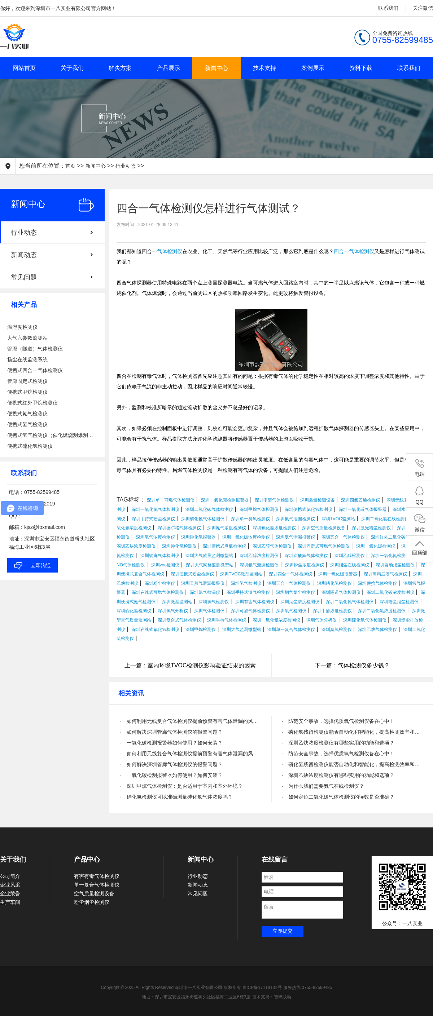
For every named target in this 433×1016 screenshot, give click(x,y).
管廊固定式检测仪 (27, 381)
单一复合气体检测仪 (96, 885)
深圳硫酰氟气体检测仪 (306, 555)
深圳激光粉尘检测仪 (371, 527)
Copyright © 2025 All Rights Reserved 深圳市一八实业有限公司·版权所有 (171, 987)
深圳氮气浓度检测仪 (226, 527)
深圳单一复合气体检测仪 (291, 629)
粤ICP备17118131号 (261, 987)
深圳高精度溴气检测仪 (385, 574)
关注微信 (423, 8)
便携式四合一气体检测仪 (35, 370)
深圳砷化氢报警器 (198, 537)
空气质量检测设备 (94, 893)
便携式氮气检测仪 (27, 413)
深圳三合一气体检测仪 (289, 583)
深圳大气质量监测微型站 (209, 555)
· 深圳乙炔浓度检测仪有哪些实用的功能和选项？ (338, 743)
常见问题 (24, 277)
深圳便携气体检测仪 (377, 583)
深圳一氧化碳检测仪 (375, 546)
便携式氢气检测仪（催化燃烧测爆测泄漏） (52, 435)
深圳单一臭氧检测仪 (250, 518)
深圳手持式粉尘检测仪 (153, 518)
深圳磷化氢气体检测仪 (202, 518)
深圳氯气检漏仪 (205, 592)
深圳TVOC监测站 (338, 518)
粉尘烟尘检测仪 (91, 902)
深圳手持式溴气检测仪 (248, 592)
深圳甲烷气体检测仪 (259, 509)
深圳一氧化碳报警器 (337, 574)
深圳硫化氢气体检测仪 (364, 620)
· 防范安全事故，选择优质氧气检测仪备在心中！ (338, 721)
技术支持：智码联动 (271, 996)
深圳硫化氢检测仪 (134, 610)
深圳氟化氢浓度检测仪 (274, 527)
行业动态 (125, 166)
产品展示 (168, 68)
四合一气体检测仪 (354, 251)
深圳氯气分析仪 (173, 610)
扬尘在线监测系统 (27, 359)
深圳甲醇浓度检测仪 (332, 610)
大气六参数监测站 (27, 338)
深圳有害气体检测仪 (254, 601)
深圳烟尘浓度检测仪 (299, 601)
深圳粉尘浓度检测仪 (304, 564)
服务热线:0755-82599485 (307, 987)
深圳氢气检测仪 (246, 583)
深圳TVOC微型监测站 (241, 574)
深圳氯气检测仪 (213, 601)
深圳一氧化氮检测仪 (390, 555)
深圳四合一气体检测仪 (290, 574)
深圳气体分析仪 (321, 620)
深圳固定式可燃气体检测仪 (324, 546)
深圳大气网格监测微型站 (209, 564)
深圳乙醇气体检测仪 (272, 546)
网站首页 (24, 68)
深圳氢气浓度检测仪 (155, 537)
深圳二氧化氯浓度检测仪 (382, 610)
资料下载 (360, 68)
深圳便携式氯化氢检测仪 (308, 509)
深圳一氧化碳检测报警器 (225, 500)
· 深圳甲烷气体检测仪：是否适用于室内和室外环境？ (181, 786)
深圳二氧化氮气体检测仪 (349, 601)
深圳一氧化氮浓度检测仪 (276, 620)
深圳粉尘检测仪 (160, 583)
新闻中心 (216, 68)
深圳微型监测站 (177, 601)
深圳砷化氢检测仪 (179, 546)
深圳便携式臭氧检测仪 (224, 546)
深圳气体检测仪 (209, 610)
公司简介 (10, 876)
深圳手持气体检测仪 (226, 620)
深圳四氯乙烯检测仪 (360, 500)
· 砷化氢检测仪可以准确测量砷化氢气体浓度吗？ (176, 797)
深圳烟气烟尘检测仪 (295, 592)
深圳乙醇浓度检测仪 (259, 555)
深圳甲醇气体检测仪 (274, 500)
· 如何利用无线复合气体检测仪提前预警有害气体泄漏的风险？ (190, 721)
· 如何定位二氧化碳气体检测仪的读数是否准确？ (338, 797)
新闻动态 (24, 255)
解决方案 (120, 68)
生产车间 (10, 902)
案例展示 (312, 68)
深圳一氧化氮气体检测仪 (155, 509)
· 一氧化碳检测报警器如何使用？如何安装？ (171, 743)
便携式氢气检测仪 (27, 424)
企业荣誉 (10, 893)
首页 (70, 166)
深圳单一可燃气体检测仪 (170, 500)
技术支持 (264, 68)
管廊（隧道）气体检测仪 (35, 349)
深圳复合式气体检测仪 (179, 620)
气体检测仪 (169, 251)
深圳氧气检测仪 (291, 610)
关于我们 (72, 68)
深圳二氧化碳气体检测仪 (209, 509)
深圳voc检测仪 (165, 564)
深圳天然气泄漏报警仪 (202, 583)
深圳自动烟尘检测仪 (395, 564)
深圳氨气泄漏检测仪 (259, 564)
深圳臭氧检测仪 (337, 629)
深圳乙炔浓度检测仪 (136, 546)
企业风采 (10, 885)
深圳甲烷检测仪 (200, 629)
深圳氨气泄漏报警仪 (295, 537)
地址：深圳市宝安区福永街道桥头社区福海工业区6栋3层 (196, 996)
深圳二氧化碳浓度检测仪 (390, 592)
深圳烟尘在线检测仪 (349, 564)
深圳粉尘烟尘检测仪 (399, 601)
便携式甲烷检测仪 (27, 392)
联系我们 (388, 8)
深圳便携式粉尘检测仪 (192, 574)
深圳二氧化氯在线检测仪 (385, 518)
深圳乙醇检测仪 (349, 555)
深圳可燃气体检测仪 (250, 610)
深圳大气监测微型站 (241, 629)
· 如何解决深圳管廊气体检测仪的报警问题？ (171, 732)
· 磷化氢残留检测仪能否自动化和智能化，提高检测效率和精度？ (352, 732)
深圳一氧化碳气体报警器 (362, 509)
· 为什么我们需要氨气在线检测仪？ (323, 786)
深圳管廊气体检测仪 (159, 555)
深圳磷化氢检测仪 (334, 583)
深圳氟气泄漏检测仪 (295, 518)
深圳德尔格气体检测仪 (179, 527)
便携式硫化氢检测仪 (30, 446)
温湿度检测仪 (22, 327)
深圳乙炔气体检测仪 (377, 629)
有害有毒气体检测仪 (96, 876)
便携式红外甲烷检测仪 (32, 403)
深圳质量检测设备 (317, 500)
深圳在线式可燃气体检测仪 (158, 592)
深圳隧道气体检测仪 (341, 592)
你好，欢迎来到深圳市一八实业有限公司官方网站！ (58, 8)
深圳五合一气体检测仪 (343, 537)
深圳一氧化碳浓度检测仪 (246, 537)
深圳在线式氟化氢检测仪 (155, 629)
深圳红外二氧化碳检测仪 (395, 537)
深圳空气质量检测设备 (323, 527)
